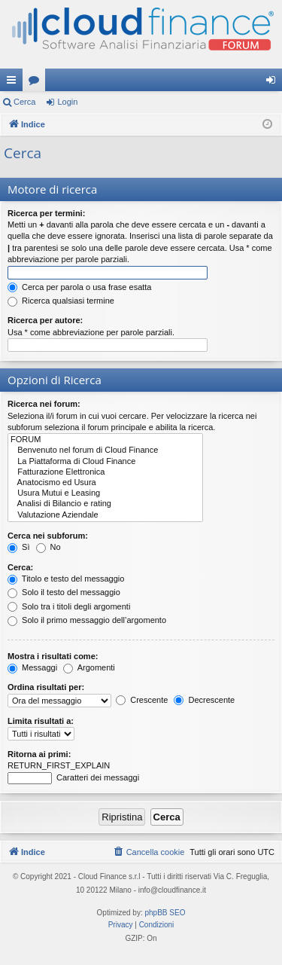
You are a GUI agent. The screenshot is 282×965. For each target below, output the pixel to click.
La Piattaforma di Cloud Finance (105, 462)
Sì (18, 546)
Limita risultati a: (41, 720)
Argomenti (89, 667)
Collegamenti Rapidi (14, 83)
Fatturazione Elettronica (105, 472)
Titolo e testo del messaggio (66, 578)
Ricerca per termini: (46, 213)
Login (67, 101)
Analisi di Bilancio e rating (105, 504)
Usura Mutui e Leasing (105, 493)
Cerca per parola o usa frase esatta (79, 287)
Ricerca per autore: (45, 320)
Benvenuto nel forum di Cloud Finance (105, 450)
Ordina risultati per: (46, 687)
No (48, 546)
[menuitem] (149, 852)
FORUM (105, 440)
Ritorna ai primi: (39, 754)
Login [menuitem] (274, 83)
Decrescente (204, 699)
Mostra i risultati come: (53, 656)
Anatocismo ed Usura (105, 483)
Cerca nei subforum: (48, 535)
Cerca (24, 101)
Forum (37, 83)
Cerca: (20, 567)
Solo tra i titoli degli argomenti (69, 606)
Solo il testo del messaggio (64, 592)
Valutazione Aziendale (105, 515)
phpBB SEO (165, 913)
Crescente (142, 699)
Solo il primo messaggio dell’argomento (87, 620)
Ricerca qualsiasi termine (61, 300)
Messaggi (32, 667)
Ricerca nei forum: (44, 403)
